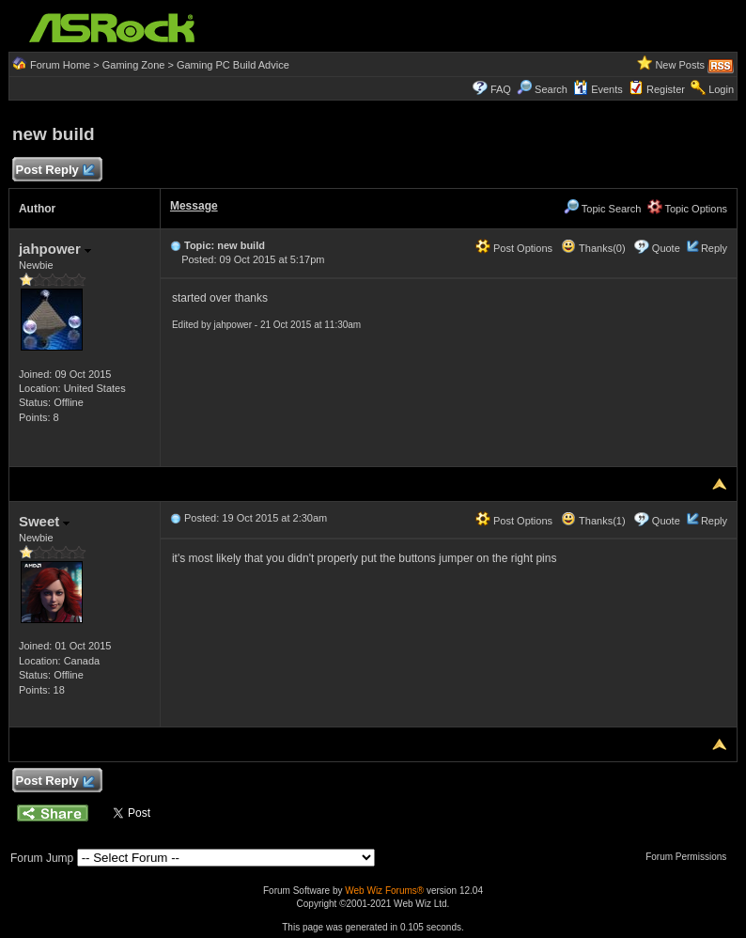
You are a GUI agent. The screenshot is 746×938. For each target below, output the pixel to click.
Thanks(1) (593, 520)
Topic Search (602, 208)
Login (721, 89)
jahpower (55, 249)
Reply (714, 248)
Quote (666, 248)
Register (665, 89)
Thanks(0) (593, 248)
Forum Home (60, 64)
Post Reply (54, 171)
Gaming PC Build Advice (233, 64)
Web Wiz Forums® (384, 890)
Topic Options (687, 208)
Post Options (513, 248)
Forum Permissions (690, 857)
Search (551, 89)
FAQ (500, 89)
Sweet (44, 521)
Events (598, 89)
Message (194, 205)
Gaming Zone (133, 64)
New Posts (680, 64)
